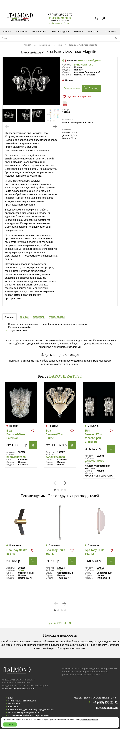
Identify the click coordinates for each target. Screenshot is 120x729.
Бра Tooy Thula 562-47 (55, 552)
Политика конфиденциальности (24, 712)
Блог (10, 697)
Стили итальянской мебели (22, 700)
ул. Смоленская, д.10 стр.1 (59, 23)
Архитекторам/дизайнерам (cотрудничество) (31, 709)
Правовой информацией (89, 719)
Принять (10, 724)
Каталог (7, 31)
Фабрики (78, 31)
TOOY (21, 570)
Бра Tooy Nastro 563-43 (16, 552)
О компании (111, 31)
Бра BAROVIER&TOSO (60, 623)
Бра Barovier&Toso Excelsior (15, 434)
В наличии (21, 31)
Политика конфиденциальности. (18, 688)
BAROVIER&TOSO (83, 64)
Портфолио (14, 703)
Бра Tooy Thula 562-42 (94, 552)
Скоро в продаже (60, 31)
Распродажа (39, 31)
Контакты (93, 31)
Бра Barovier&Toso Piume (55, 434)
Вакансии (13, 706)
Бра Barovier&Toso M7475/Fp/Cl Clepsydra (94, 436)
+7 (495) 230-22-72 (60, 14)
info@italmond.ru (60, 18)
